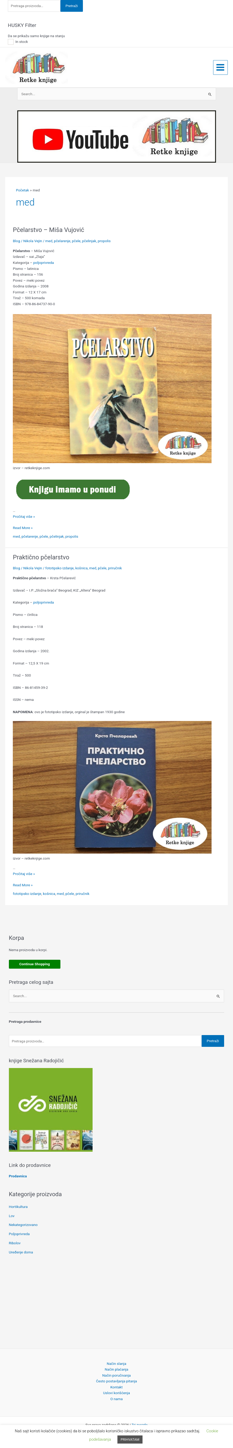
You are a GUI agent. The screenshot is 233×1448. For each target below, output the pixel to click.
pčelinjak (89, 241)
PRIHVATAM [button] (130, 1439)
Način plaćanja (116, 1369)
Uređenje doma (21, 1252)
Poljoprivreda (19, 1234)
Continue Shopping (34, 964)
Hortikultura (18, 1207)
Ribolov (15, 1243)
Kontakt (116, 1387)
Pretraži (72, 6)
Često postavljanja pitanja (116, 1381)
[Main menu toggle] (220, 67)
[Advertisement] (116, 1302)
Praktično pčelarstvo (41, 557)
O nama (116, 1399)
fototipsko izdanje (59, 568)
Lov (12, 1216)
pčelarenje (62, 241)
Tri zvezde (139, 1425)
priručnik (115, 568)
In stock (21, 41)
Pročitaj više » (24, 516)
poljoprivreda (43, 262)
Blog (16, 241)
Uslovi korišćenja (116, 1393)
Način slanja (116, 1363)
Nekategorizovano (23, 1225)
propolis (104, 241)
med (48, 241)
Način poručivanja (116, 1375)
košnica (81, 568)
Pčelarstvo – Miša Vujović (48, 230)
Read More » (23, 528)
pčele (76, 241)
